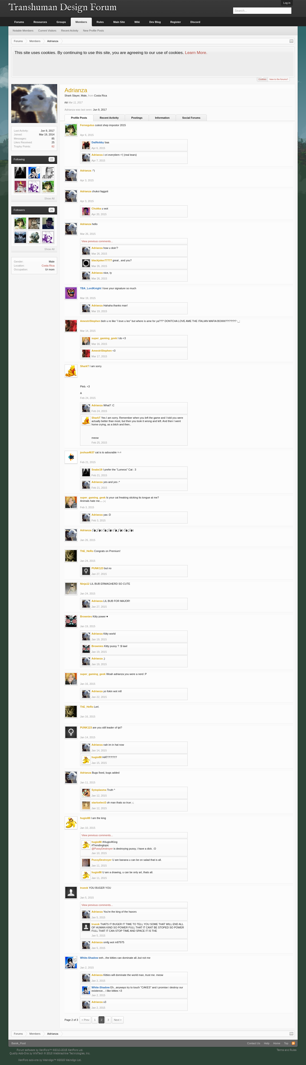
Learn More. (196, 52)
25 (51, 210)
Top (286, 1043)
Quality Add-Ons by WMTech (50, 1053)
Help (266, 1043)
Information (162, 117)
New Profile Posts (93, 30)
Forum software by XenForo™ (50, 1049)
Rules (100, 22)
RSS (293, 1043)
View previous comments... (97, 241)
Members (81, 22)
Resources (40, 22)
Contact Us (253, 1043)
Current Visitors (47, 30)
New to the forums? (278, 79)
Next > (117, 1019)
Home (276, 1043)
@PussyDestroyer (102, 848)
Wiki (137, 22)
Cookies (262, 78)
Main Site (119, 22)
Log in (286, 2)
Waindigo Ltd (73, 1059)
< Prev (85, 1019)
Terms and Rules (286, 1049)
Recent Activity (109, 117)
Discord (195, 22)
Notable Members (23, 30)
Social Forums (191, 117)
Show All (49, 198)
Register (175, 22)
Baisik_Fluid (18, 1043)
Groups (61, 22)
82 (53, 146)
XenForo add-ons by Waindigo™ (37, 1059)
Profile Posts (79, 117)
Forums (19, 22)
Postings (136, 117)
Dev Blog (155, 22)
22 (51, 159)
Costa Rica (48, 265)
